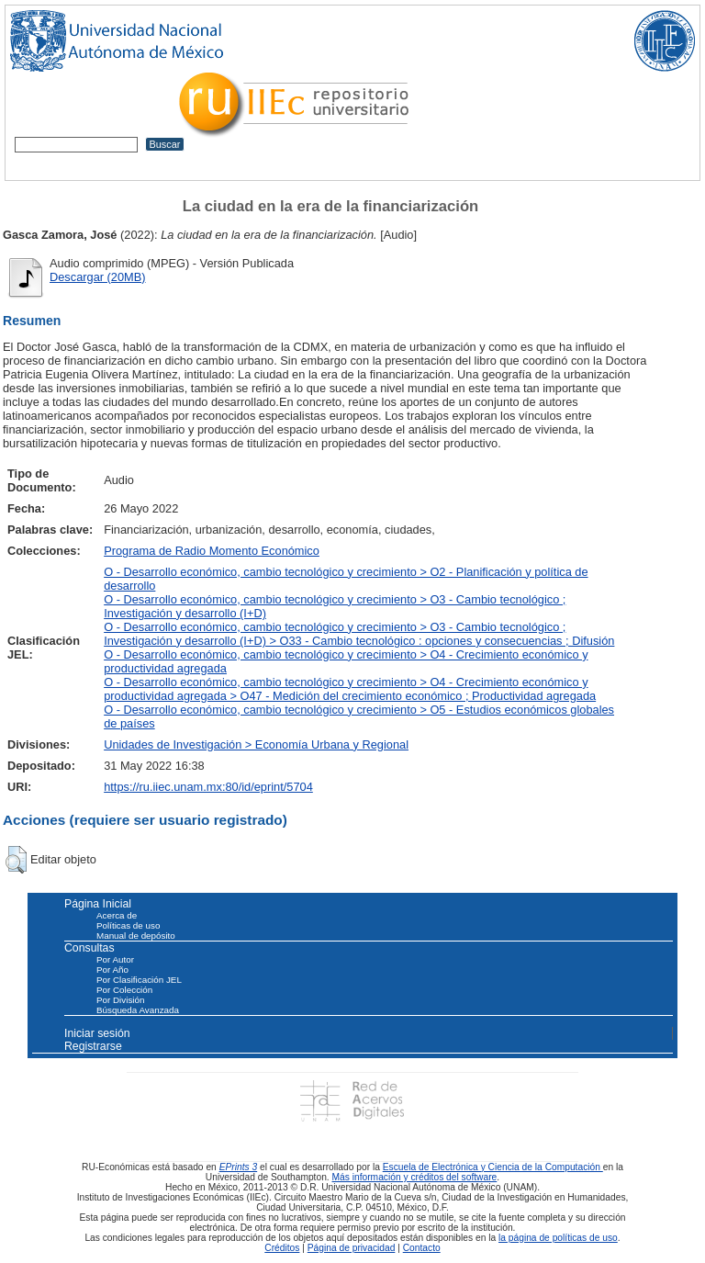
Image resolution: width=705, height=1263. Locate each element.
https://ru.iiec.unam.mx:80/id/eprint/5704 (208, 787)
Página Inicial (97, 903)
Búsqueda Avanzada (137, 1010)
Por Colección (124, 990)
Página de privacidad (352, 1248)
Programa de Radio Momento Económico (211, 551)
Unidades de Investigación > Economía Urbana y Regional (256, 744)
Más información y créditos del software (415, 1177)
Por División (120, 1000)
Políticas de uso (128, 925)
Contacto (422, 1248)
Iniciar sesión (97, 1033)
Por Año (112, 969)
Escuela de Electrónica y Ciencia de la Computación (493, 1167)
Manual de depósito (135, 935)
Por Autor (115, 959)
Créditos (281, 1248)
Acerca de (116, 915)
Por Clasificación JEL (139, 980)
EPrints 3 (238, 1167)
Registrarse (93, 1046)
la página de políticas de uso (558, 1238)
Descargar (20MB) (98, 277)
